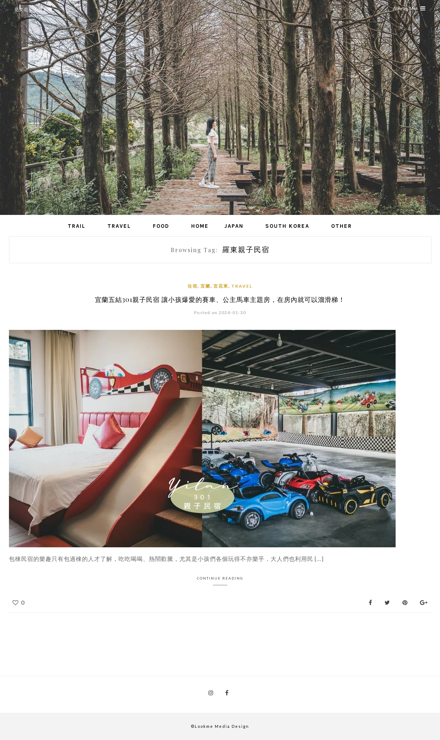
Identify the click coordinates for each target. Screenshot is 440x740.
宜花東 (220, 286)
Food (161, 226)
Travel (119, 226)
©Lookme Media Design (220, 726)
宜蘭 (205, 286)
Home (200, 226)
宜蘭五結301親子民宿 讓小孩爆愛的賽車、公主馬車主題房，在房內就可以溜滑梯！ (220, 299)
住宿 (193, 286)
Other (341, 226)
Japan (233, 226)
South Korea (287, 226)
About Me (409, 8)
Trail (77, 226)
